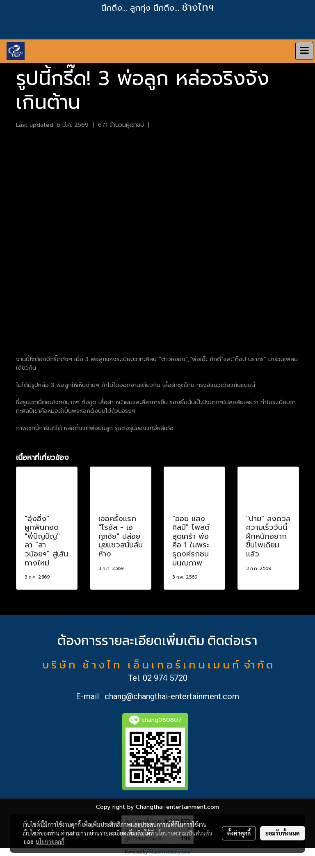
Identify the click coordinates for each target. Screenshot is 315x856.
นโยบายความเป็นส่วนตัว (183, 833)
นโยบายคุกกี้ (50, 841)
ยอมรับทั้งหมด (282, 833)
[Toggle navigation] (304, 51)
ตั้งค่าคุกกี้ (239, 833)
